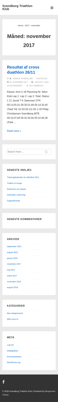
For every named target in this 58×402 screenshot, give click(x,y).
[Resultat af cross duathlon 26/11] (18, 82)
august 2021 (12, 252)
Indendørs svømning (16, 195)
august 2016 (12, 287)
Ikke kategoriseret (15, 313)
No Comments (36, 86)
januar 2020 (12, 258)
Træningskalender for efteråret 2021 (23, 177)
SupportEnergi (13, 201)
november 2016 (14, 281)
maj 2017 (11, 270)
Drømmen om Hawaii (16, 189)
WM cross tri (12, 319)
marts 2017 (12, 276)
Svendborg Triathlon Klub (17, 7)
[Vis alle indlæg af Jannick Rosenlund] (21, 79)
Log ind (10, 345)
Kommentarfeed (14, 356)
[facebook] (3, 383)
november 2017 (14, 264)
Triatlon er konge (14, 183)
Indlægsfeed (12, 351)
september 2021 (14, 246)
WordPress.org (13, 362)
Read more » (14, 131)
